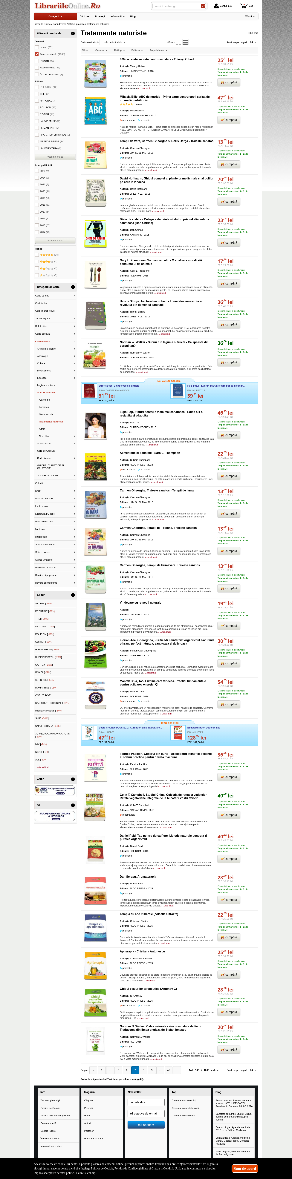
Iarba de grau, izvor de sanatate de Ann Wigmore (233, 1152)
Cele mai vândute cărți (184, 1100)
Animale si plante (46, 348)
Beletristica (41, 326)
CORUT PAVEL (43, 695)
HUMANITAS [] (46, 687)
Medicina (40, 529)
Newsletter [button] (134, 1091)
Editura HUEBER (106, 732)
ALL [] (41, 759)
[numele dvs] (146, 1102)
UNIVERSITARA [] (48, 726)
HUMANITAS (49, 128)
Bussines (44, 407)
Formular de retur (93, 1138)
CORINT (47, 114)
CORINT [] (43, 641)
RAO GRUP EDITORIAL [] (52, 703)
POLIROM (48, 107)
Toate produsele (52, 54)
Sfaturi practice (46, 392)
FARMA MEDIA (50, 121)
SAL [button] (39, 805)
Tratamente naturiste (51, 421)
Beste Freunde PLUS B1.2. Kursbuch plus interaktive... (130, 727)
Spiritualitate (44, 443)
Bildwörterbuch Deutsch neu (204, 727)
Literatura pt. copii (44, 513)
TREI (44, 94)
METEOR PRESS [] (48, 710)
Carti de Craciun (46, 450)
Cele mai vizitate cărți (183, 1115)
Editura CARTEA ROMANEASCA (114, 390)
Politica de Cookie (50, 1107)
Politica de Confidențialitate (55, 1115)
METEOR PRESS (52, 141)
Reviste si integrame (46, 582)
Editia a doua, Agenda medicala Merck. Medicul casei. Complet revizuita (233, 1140)
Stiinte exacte (42, 552)
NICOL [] (42, 752)
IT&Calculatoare (44, 498)
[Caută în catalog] (203, 6)
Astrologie (42, 356)
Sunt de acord (245, 1168)
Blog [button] (218, 1091)
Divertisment (44, 370)
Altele (42, 429)
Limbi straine (42, 506)
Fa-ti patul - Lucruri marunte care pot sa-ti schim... (216, 385)
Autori (87, 1123)
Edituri (87, 1115)
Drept (38, 490)
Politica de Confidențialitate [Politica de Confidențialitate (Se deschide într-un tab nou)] (131, 1168)
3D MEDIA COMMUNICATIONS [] (52, 735)
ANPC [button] (41, 779)
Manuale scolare (44, 521)
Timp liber (44, 436)
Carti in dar (41, 303)
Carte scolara (42, 333)
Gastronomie (46, 414)
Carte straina (42, 295)
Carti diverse (42, 341)
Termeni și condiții (50, 1100)
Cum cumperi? (48, 1123)
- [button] (73, 33)
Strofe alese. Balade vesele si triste (119, 385)
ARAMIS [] (43, 603)
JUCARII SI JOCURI (48, 475)
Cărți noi (88, 1100)
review (138, 104)
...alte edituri (41, 767)
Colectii (39, 483)
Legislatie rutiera (46, 385)
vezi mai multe (55, 156)
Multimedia (41, 536)
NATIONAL (48, 100)
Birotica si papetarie (45, 575)
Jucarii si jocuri (43, 318)
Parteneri (89, 1130)
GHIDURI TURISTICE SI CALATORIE (50, 467)
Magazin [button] (89, 1091)
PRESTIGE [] (45, 611)
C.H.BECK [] (44, 680)
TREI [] (41, 618)
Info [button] (42, 1091)
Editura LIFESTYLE (196, 390)
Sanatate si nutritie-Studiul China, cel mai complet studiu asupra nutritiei (234, 1116)
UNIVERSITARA (50, 148)
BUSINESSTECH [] (48, 657)
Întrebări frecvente (50, 1138)
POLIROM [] (44, 634)
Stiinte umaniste (44, 559)
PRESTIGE (48, 87)
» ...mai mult (143, 88)
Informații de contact (51, 1146)
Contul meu (223, 6)
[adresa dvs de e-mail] (146, 1113)
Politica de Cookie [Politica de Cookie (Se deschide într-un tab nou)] (102, 1168)
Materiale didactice (45, 567)
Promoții (88, 1107)
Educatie (42, 377)
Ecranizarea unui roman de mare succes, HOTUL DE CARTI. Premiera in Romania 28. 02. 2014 (234, 1103)
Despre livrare (48, 1130)
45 (163, 1070)
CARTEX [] (44, 664)
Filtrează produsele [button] (49, 33)
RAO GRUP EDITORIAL (55, 134)
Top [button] (174, 1091)
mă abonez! (146, 1124)
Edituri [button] (41, 594)
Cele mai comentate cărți (185, 1107)
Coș (246, 5)
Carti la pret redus (44, 310)
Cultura (41, 363)
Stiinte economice (44, 544)
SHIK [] (42, 718)
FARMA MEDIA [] (47, 649)
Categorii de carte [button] (48, 286)
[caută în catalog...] (175, 6)
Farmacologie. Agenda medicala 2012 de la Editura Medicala (233, 1128)
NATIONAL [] (45, 626)
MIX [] (41, 744)
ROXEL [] (43, 672)
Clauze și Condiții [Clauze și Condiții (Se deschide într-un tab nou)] (162, 1168)
